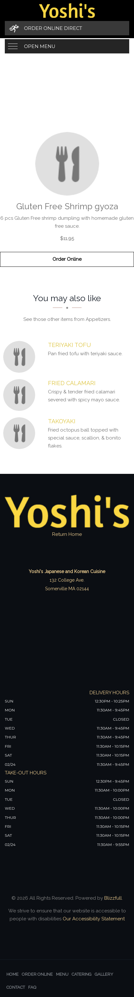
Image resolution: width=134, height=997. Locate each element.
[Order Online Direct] (67, 28)
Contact (15, 987)
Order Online (67, 259)
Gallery (104, 974)
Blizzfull (113, 898)
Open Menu (39, 46)
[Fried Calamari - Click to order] (20, 395)
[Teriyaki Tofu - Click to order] (20, 357)
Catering (81, 974)
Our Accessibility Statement (93, 919)
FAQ (32, 987)
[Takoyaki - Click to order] (20, 433)
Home (12, 974)
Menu (62, 974)
